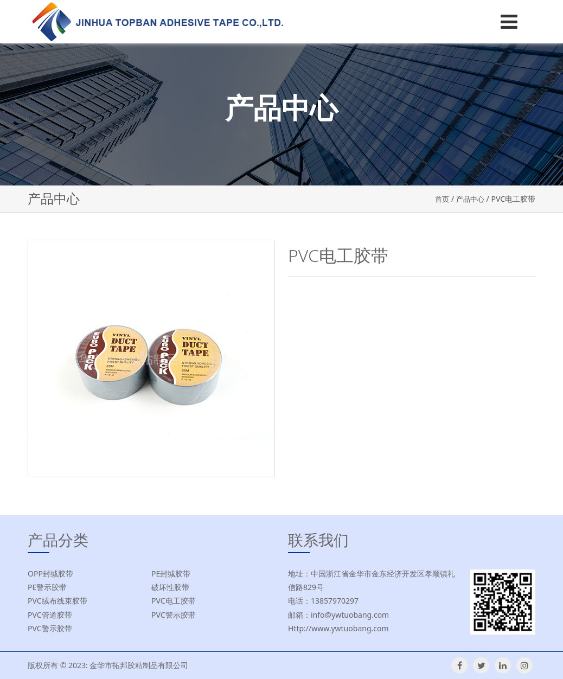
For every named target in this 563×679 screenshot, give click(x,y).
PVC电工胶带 (173, 600)
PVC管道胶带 (50, 615)
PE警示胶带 (47, 587)
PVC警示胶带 (173, 615)
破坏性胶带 (170, 587)
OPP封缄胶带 (50, 573)
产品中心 (469, 199)
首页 (439, 199)
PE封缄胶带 (170, 573)
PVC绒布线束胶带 (57, 600)
